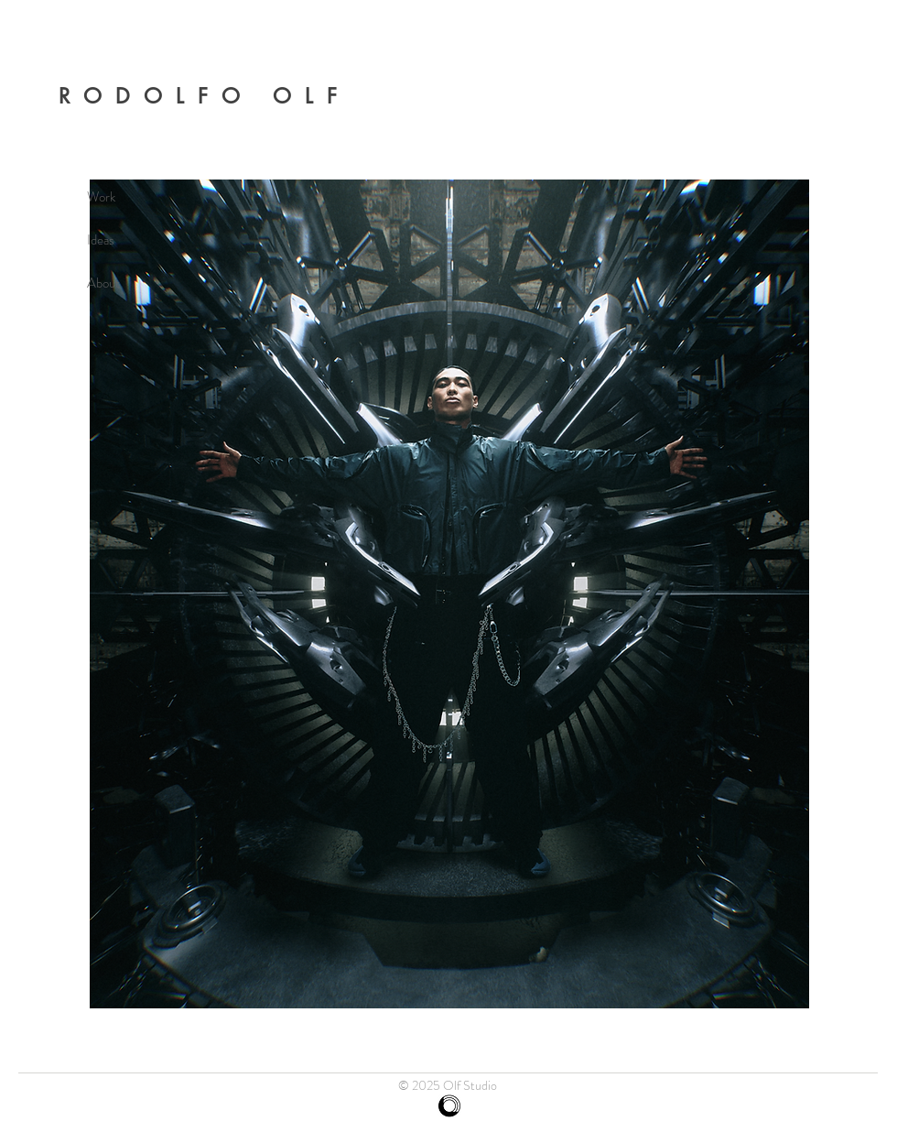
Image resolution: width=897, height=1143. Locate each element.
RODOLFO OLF (204, 96)
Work (101, 197)
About (103, 283)
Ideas (100, 240)
